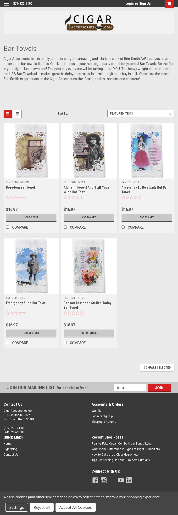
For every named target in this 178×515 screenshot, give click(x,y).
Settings (16, 507)
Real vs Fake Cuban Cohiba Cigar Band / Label (122, 443)
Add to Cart (31, 218)
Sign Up (144, 4)
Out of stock (31, 333)
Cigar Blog (10, 449)
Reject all (42, 507)
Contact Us (11, 454)
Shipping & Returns (104, 421)
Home (7, 443)
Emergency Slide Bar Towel (26, 303)
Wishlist (97, 410)
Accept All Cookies (75, 507)
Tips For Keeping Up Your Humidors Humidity (121, 460)
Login (129, 4)
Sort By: (62, 113)
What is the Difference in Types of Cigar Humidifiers (126, 449)
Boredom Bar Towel (20, 187)
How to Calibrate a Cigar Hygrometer (115, 454)
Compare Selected (157, 367)
